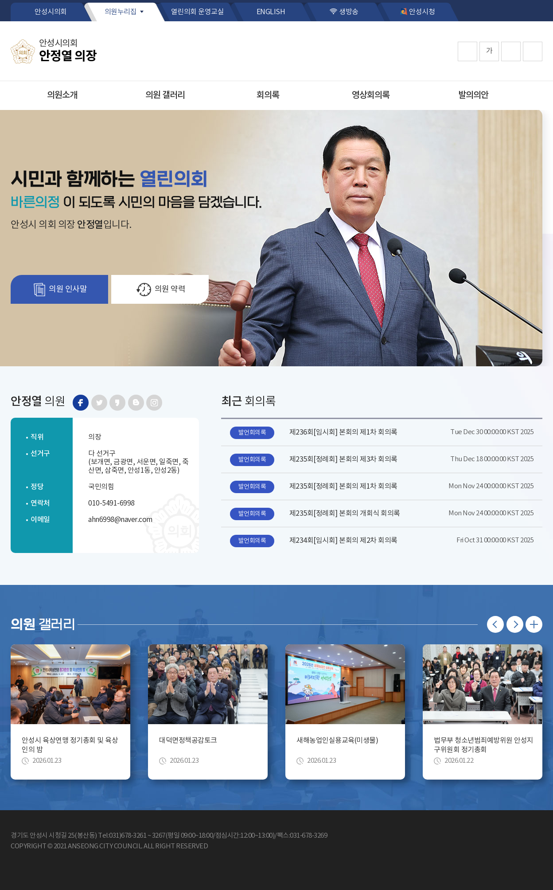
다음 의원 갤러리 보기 (514, 624)
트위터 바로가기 (99, 403)
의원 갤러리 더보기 (534, 624)
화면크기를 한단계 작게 (511, 51)
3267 (158, 835)
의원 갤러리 (165, 95)
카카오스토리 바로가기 (117, 403)
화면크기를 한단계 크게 (467, 51)
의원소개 (62, 95)
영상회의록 (370, 95)
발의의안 (473, 95)
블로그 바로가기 (136, 403)
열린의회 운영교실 (197, 12)
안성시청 (422, 12)
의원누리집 (121, 12)
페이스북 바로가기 (81, 403)
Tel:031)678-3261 (122, 835)
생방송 (348, 12)
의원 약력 (170, 289)
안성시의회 (51, 12)
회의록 (268, 95)
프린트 (532, 51)
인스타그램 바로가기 (154, 403)
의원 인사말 (68, 289)
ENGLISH (271, 12)
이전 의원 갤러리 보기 (495, 624)
